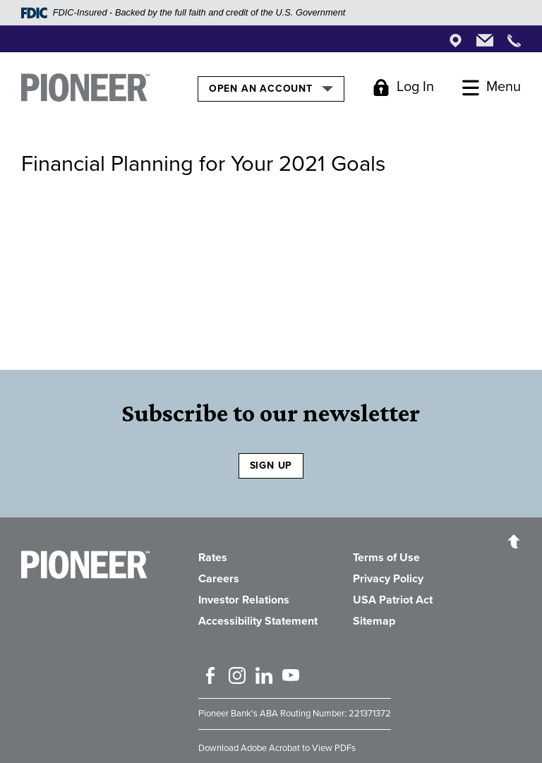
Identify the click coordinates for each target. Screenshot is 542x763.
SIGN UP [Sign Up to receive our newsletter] (271, 465)
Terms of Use (386, 558)
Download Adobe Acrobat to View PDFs (277, 748)
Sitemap (374, 621)
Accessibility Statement (258, 621)
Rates (212, 558)
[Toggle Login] (403, 87)
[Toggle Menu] (491, 87)
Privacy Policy (388, 579)
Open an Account (270, 88)
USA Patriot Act (393, 600)
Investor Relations (243, 600)
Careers (218, 579)
